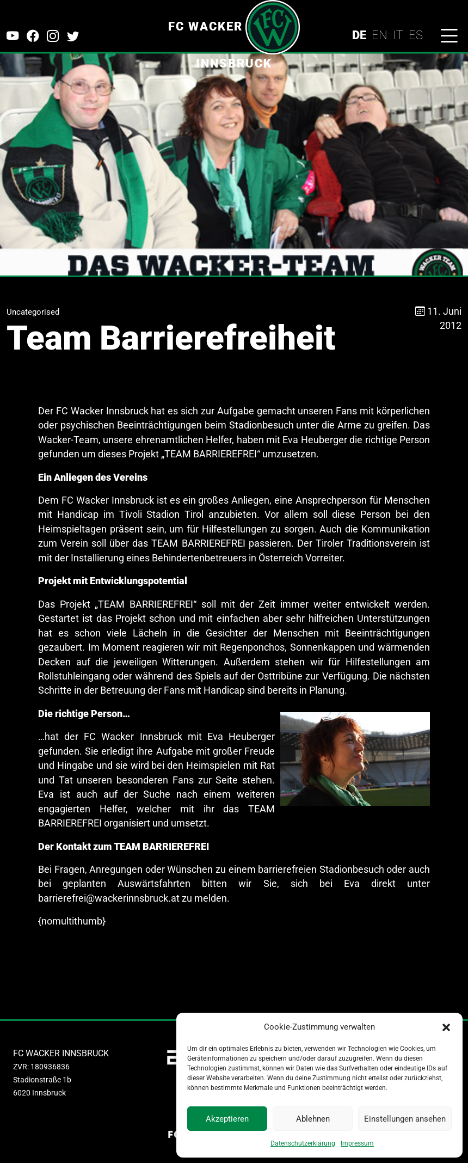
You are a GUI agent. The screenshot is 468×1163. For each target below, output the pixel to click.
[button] (446, 1026)
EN (379, 35)
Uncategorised (33, 312)
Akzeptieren (227, 1119)
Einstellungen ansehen (405, 1119)
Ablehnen (313, 1119)
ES (416, 35)
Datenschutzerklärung (302, 1143)
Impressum (357, 1143)
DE (359, 35)
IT (398, 35)
